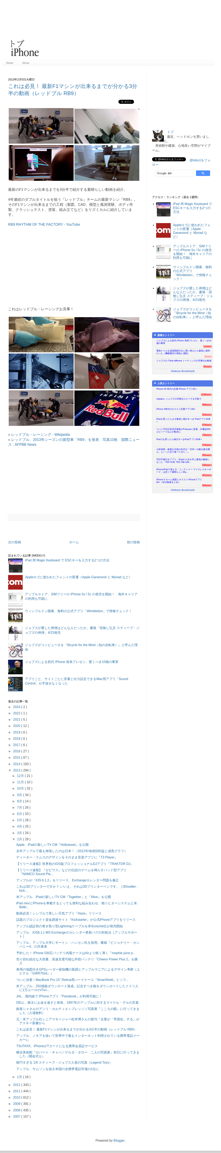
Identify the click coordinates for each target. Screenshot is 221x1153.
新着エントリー (164, 335)
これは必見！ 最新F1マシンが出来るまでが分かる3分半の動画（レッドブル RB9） (76, 1029)
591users (207, 455)
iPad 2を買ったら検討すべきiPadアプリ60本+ (179, 439)
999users (207, 404)
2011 (17, 1091)
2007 (17, 1116)
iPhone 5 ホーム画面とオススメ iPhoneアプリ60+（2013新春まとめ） (179, 480)
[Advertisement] (105, 30)
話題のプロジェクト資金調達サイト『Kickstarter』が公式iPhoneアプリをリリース (76, 919)
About (25, 62)
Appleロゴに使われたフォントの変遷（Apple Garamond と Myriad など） (78, 577)
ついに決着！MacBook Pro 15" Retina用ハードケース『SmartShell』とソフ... (72, 980)
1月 (20, 1077)
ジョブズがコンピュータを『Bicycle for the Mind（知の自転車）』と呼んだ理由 (192, 313)
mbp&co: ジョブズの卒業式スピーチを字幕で (178, 399)
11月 (21, 782)
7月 (20, 807)
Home (9, 62)
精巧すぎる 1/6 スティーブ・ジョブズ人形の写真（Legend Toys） (64, 1062)
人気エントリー (164, 383)
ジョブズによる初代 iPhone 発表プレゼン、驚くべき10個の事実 (71, 662)
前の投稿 (133, 542)
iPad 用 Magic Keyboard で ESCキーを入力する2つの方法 (67, 560)
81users (207, 366)
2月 (20, 839)
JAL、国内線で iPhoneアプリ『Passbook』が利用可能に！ (59, 996)
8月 (20, 801)
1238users (206, 394)
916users (207, 414)
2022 (17, 713)
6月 (20, 814)
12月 (21, 776)
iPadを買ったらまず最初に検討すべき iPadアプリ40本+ (183, 420)
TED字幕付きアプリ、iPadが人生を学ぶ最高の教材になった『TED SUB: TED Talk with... (183, 460)
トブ (170, 132)
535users (207, 465)
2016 (17, 751)
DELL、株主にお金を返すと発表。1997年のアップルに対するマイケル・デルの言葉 (77, 1002)
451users (207, 475)
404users (207, 485)
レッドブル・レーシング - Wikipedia (40, 435)
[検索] (173, 173)
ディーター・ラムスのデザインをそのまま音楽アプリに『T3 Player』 (67, 857)
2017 (17, 745)
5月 (20, 820)
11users (207, 346)
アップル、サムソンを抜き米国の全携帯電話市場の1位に (57, 1069)
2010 (17, 1097)
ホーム (74, 542)
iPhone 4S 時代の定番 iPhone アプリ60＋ (176, 389)
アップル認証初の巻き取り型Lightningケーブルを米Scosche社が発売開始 (69, 926)
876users (207, 424)
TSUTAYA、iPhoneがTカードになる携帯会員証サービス (57, 1046)
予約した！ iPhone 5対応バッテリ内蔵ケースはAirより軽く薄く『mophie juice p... (75, 953)
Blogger (119, 1140)
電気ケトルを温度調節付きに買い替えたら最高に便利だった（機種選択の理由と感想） (183, 352)
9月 (20, 795)
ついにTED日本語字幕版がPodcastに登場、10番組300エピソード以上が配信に (183, 430)
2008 (17, 1110)
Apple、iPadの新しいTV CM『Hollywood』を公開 (52, 844)
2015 (17, 757)
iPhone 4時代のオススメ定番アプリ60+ (175, 409)
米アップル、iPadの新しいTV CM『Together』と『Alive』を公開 (63, 897)
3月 (20, 833)
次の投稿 (14, 542)
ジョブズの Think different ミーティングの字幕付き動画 (183, 360)
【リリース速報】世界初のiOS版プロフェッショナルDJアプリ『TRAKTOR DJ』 (74, 864)
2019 (17, 732)
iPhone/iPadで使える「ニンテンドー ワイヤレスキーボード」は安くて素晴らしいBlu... (183, 470)
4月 (20, 826)
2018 (17, 738)
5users (208, 356)
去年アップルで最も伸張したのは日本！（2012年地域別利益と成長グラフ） (71, 851)
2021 (17, 719)
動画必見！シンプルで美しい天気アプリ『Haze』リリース (59, 913)
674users (207, 445)
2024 (17, 707)
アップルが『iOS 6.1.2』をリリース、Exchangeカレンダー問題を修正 (67, 880)
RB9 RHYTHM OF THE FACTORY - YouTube (44, 224)
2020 (17, 726)
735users (207, 435)
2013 (17, 770)
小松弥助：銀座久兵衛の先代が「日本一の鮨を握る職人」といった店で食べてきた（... (183, 450)
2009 (17, 1103)
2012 (17, 1085)
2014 (17, 764)
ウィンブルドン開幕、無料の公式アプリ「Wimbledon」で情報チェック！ (78, 611)
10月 (21, 788)
